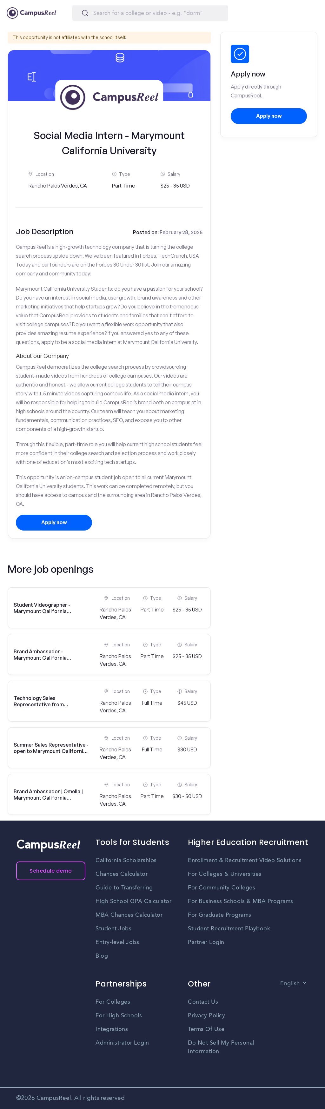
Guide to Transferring (124, 888)
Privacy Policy (206, 1016)
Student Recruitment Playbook (229, 929)
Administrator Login (122, 1043)
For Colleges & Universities (225, 874)
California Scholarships (126, 860)
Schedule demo (51, 871)
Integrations (112, 1029)
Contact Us (203, 1002)
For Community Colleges (221, 888)
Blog (102, 956)
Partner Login (206, 942)
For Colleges (113, 1002)
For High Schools (119, 1016)
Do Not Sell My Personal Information (221, 1047)
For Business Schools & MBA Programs (240, 901)
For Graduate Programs (219, 915)
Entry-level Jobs (117, 942)
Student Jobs (113, 929)
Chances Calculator (122, 874)
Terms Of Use (206, 1029)
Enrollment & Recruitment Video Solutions (245, 860)
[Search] (150, 13)
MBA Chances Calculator (129, 915)
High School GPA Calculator (133, 901)
